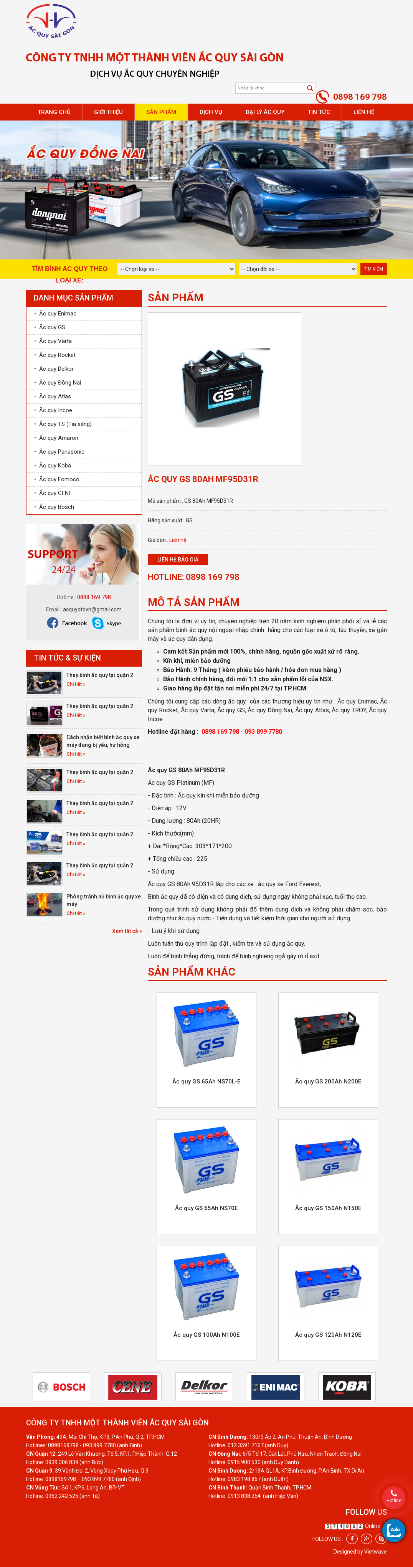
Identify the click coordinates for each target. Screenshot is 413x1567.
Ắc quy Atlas (52, 396)
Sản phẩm (161, 112)
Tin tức (319, 112)
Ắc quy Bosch (54, 507)
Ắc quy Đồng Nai (57, 382)
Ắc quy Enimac (55, 313)
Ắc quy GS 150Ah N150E (328, 1208)
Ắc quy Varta (53, 341)
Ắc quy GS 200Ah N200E (328, 1081)
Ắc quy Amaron (56, 437)
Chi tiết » (75, 684)
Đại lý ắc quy (265, 112)
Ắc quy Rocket (55, 355)
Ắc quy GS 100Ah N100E (206, 1334)
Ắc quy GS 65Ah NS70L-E (206, 1081)
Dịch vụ (211, 112)
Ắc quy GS (49, 327)
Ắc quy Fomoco (56, 479)
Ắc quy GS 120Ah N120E (328, 1334)
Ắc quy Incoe (53, 410)
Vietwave (375, 1552)
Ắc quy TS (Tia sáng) (63, 424)
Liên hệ (364, 112)
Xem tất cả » (127, 931)
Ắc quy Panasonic (59, 451)
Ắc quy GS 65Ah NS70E (206, 1208)
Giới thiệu (108, 112)
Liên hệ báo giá (177, 559)
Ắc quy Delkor (54, 368)
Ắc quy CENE (53, 493)
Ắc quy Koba (52, 465)
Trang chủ (54, 112)
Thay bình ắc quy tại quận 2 (99, 675)
